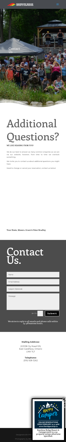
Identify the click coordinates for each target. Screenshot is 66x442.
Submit (52, 313)
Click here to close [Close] (64, 399)
